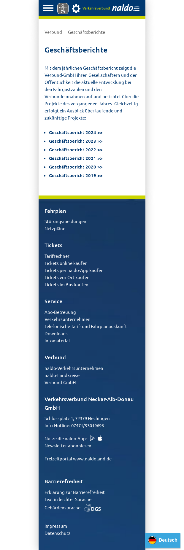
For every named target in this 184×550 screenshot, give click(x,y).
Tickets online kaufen (66, 263)
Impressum (56, 526)
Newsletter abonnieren (68, 445)
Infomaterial (57, 340)
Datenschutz (57, 533)
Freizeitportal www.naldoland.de (78, 458)
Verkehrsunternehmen (68, 319)
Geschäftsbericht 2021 (72, 158)
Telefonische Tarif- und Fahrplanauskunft (86, 326)
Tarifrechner (57, 256)
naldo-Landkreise (62, 375)
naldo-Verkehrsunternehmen (74, 368)
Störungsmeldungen (65, 221)
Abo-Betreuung (60, 312)
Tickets (53, 244)
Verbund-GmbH (60, 382)
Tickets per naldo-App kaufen (74, 270)
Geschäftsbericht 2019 (72, 175)
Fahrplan (55, 210)
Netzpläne (55, 228)
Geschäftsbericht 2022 (72, 149)
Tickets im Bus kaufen (66, 284)
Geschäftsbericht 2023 (72, 141)
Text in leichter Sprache (68, 499)
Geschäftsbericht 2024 (72, 132)
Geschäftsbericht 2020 (72, 167)
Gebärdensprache (73, 507)
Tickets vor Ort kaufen (67, 277)
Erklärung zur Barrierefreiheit (75, 492)
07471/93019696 (87, 425)
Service (53, 301)
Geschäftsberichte (86, 32)
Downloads (56, 333)
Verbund (54, 32)
